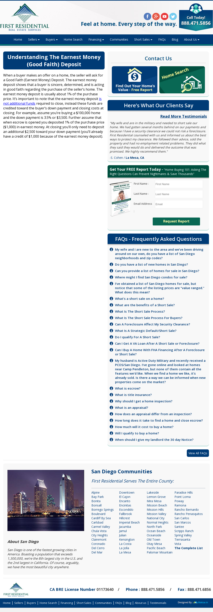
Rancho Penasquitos (188, 514)
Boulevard (98, 514)
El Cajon (124, 497)
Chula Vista (98, 531)
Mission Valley (156, 514)
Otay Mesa (154, 544)
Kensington (127, 539)
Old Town (153, 539)
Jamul (123, 531)
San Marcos (182, 522)
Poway (179, 501)
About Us (190, 39)
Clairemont (98, 539)
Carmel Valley (100, 527)
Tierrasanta (182, 539)
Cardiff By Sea (101, 518)
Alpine (95, 492)
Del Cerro (98, 548)
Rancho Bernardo (186, 510)
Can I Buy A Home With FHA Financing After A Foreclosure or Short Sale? (160, 352)
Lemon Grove (156, 497)
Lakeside (153, 492)
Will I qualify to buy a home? (137, 433)
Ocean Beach (156, 531)
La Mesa (125, 552)
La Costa (125, 544)
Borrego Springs (102, 510)
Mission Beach (157, 505)
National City (155, 518)
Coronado (98, 544)
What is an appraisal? (131, 407)
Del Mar (96, 552)
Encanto (124, 501)
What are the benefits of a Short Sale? (145, 305)
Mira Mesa (154, 501)
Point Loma (182, 497)
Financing (94, 39)
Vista (177, 544)
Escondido (126, 510)
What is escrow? (127, 388)
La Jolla (124, 548)
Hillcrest (124, 518)
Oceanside (154, 535)
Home (18, 39)
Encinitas (125, 505)
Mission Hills (155, 510)
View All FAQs (198, 453)
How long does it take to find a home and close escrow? (159, 420)
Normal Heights (157, 522)
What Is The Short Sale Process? (140, 311)
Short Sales (142, 39)
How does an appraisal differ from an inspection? (153, 414)
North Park (154, 527)
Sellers (32, 39)
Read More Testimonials (183, 116)
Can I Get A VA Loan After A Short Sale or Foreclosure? (157, 343)
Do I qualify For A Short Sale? (137, 337)
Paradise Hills (183, 492)
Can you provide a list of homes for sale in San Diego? (157, 271)
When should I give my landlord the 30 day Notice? (154, 439)
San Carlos (181, 518)
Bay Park (97, 497)
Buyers (50, 39)
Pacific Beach (156, 548)
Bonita (96, 501)
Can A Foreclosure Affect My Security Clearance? (152, 324)
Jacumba (125, 527)
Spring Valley (183, 535)
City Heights (99, 535)
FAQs (162, 39)
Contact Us (158, 58)
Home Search (73, 39)
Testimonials (158, 603)
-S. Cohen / (127, 158)
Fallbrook (125, 514)
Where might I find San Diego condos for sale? (151, 277)
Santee (179, 527)
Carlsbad (97, 522)
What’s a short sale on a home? (139, 298)
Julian (122, 535)
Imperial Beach (129, 522)
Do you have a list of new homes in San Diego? (151, 264)
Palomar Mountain (160, 552)
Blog (175, 39)
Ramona (180, 505)
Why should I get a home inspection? (143, 401)
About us (140, 603)
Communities (119, 39)
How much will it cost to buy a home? (144, 427)
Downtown (126, 492)
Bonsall (96, 505)
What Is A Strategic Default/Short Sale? (145, 330)
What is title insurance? (133, 395)
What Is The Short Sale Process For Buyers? (148, 318)
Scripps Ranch (184, 531)
